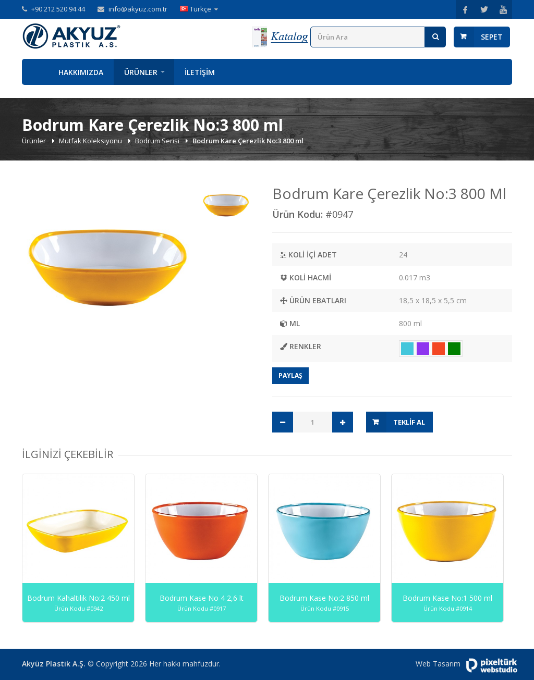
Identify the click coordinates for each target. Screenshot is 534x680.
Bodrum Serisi (158, 140)
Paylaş (290, 375)
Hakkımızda (80, 72)
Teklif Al (409, 422)
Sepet (492, 37)
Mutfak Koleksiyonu (91, 140)
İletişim (200, 72)
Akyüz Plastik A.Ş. (54, 664)
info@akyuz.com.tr (137, 9)
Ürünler (140, 72)
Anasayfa (35, 72)
